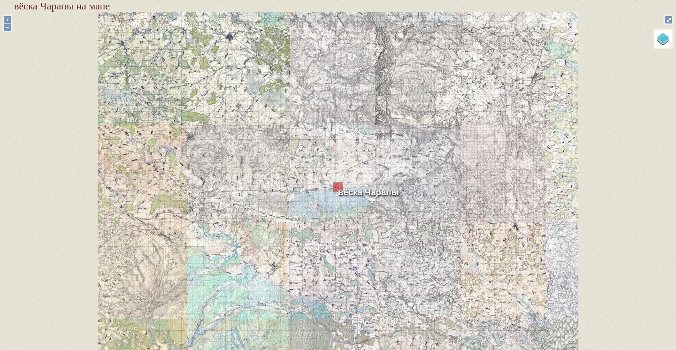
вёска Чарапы (368, 192)
